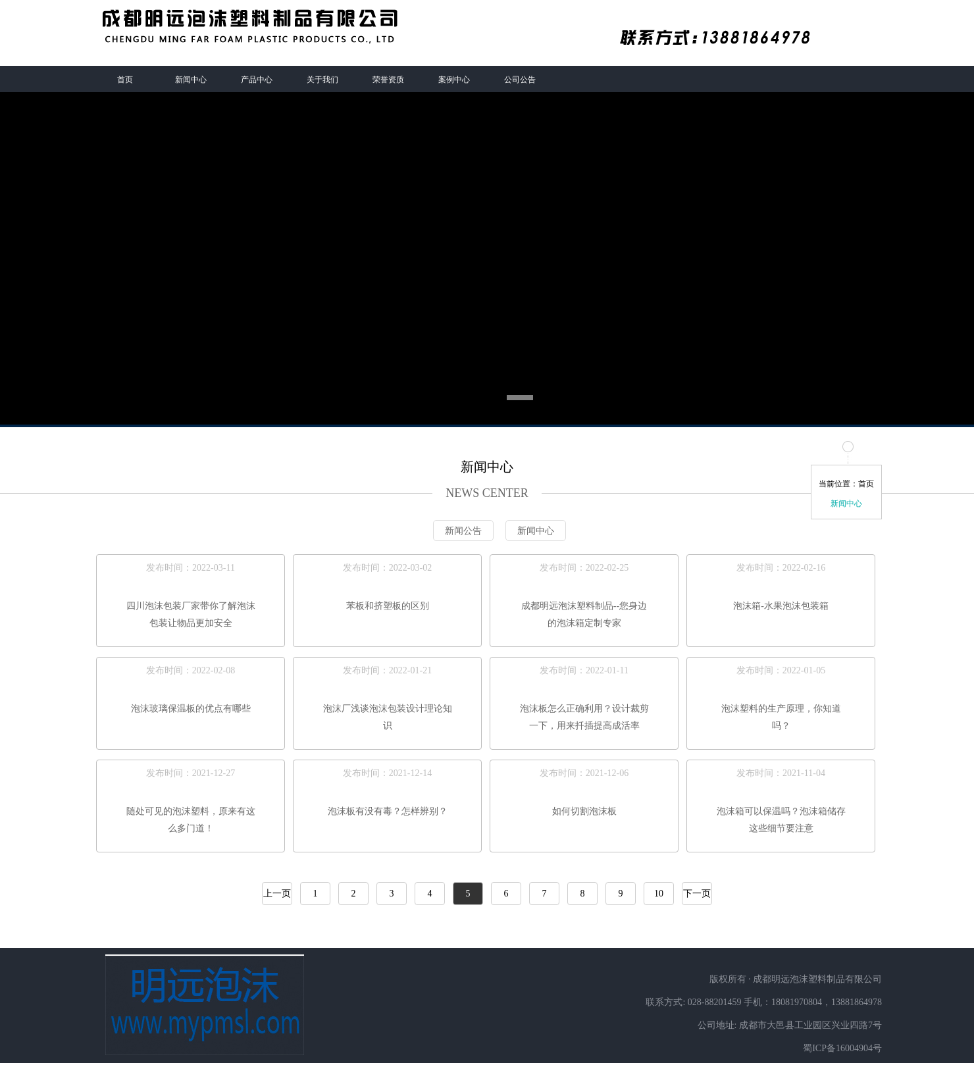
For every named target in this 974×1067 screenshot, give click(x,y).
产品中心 (256, 79)
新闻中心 (191, 79)
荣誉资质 (388, 79)
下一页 (697, 893)
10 (658, 893)
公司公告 (520, 79)
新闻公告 (463, 531)
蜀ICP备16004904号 (842, 1048)
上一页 (277, 893)
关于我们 (322, 79)
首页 (125, 79)
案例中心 (454, 79)
